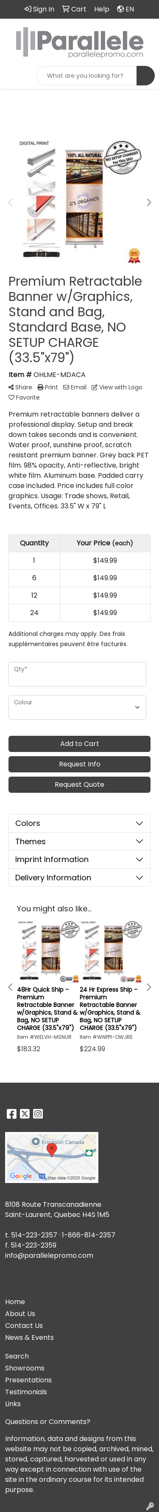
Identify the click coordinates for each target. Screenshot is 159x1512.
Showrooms (25, 1368)
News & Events (29, 1337)
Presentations (28, 1380)
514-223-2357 (34, 1235)
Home (15, 1302)
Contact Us (24, 1325)
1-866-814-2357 (88, 1235)
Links (13, 1404)
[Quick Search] (86, 75)
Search (17, 1356)
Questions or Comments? (47, 1422)
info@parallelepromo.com (49, 1255)
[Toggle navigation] (13, 76)
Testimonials (26, 1392)
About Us (20, 1314)
